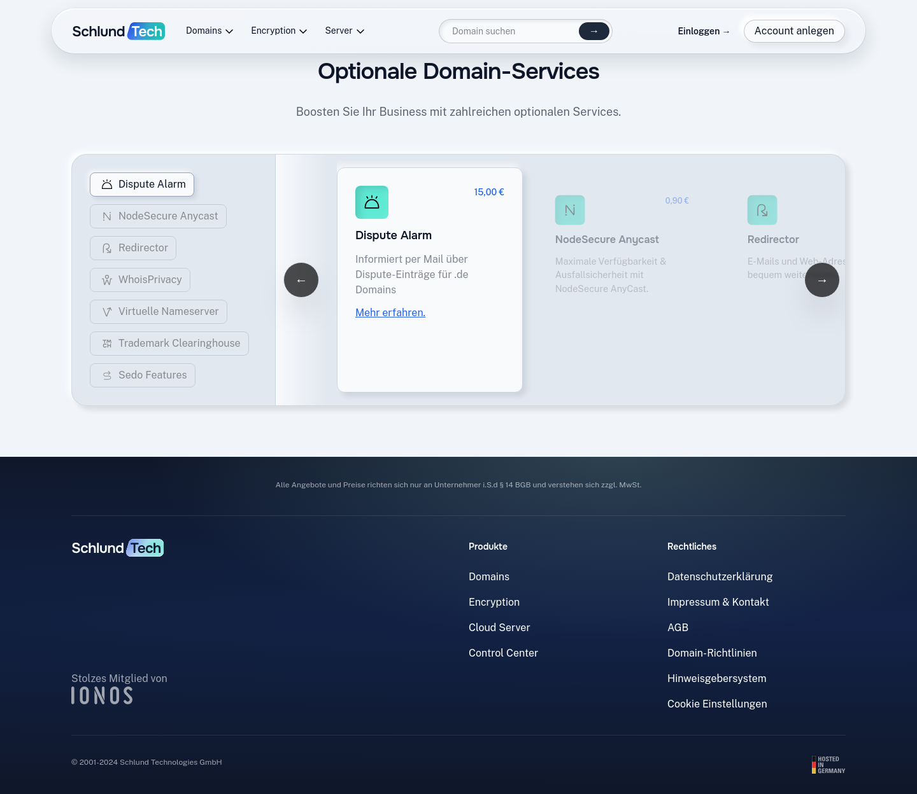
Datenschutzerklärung (720, 577)
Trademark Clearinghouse (169, 343)
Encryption (279, 30)
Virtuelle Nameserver (158, 312)
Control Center (503, 653)
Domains (210, 30)
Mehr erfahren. (390, 313)
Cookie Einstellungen (717, 704)
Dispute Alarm (142, 184)
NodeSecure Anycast (158, 216)
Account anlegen (794, 31)
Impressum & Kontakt (718, 602)
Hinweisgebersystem (717, 678)
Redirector (133, 248)
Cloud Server (499, 628)
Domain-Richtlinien (712, 653)
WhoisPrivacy (140, 280)
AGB (677, 628)
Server (345, 30)
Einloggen (704, 31)
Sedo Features (142, 375)
